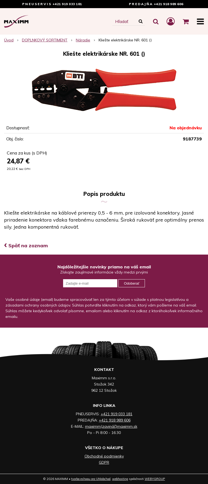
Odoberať (131, 283)
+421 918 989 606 (168, 4)
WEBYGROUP (155, 479)
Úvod (9, 40)
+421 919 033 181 (67, 4)
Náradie (83, 40)
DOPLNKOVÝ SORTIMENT (44, 40)
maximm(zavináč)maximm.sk (111, 426)
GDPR (104, 462)
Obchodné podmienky (104, 456)
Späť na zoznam (26, 245)
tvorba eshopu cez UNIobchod (90, 479)
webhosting (120, 479)
